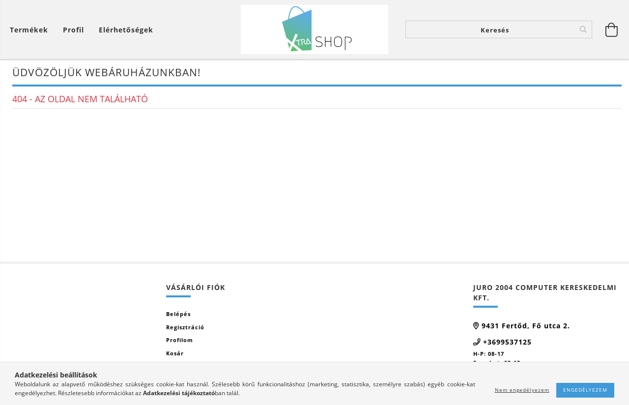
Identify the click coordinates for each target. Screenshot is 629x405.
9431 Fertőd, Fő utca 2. (526, 325)
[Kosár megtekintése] (31, 30)
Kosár (175, 353)
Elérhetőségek (126, 29)
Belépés (178, 314)
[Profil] (73, 30)
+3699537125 (507, 342)
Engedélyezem (585, 389)
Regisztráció (185, 327)
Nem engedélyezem (522, 389)
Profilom (179, 340)
